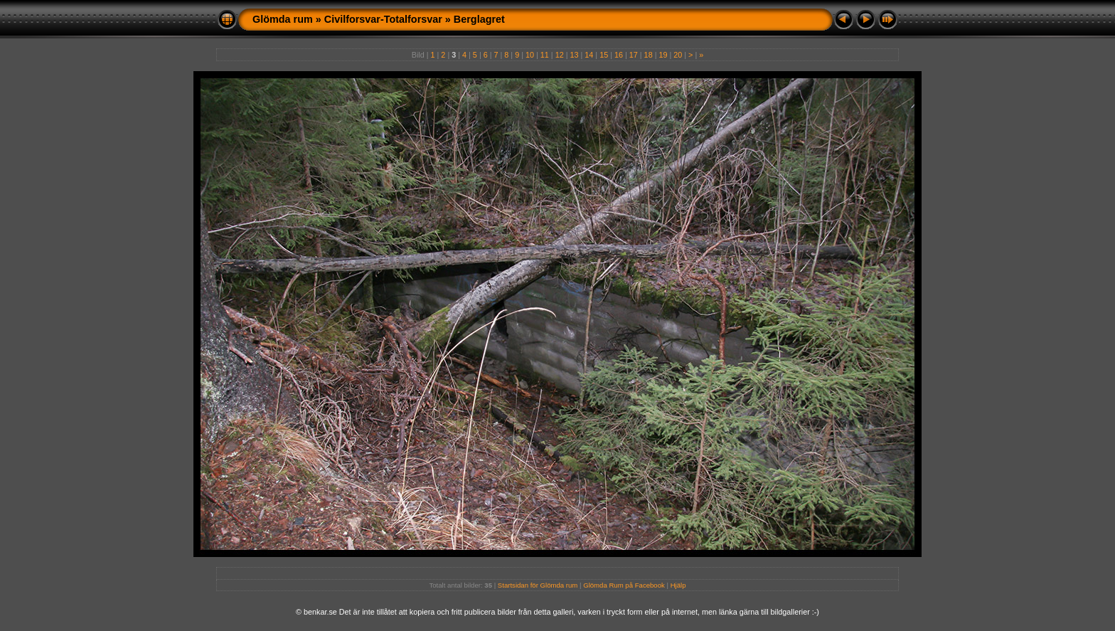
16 (618, 55)
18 (648, 55)
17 (633, 55)
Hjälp (678, 585)
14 (588, 55)
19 (662, 55)
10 (529, 55)
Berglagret (479, 19)
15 (603, 55)
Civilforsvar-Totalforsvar (383, 19)
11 (544, 55)
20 (677, 55)
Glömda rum (282, 19)
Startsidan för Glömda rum (538, 585)
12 (559, 55)
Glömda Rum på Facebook (624, 585)
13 (573, 55)
